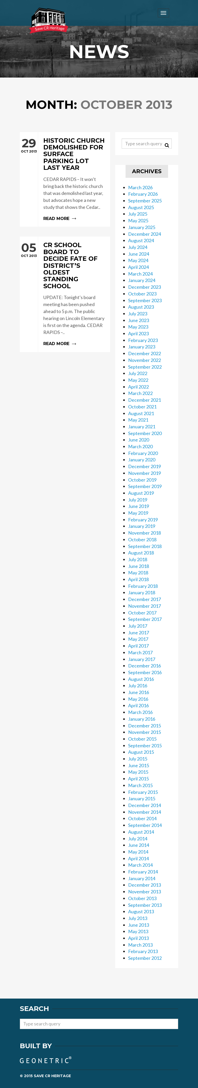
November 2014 (144, 812)
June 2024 (138, 254)
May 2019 (138, 513)
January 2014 (141, 878)
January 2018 (141, 592)
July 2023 (137, 313)
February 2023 (143, 340)
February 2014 (143, 871)
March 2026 (140, 187)
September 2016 (145, 672)
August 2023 (141, 307)
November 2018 (144, 533)
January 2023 (141, 346)
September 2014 (145, 825)
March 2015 (140, 785)
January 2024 (141, 280)
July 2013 (137, 918)
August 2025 (141, 207)
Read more (65, 179)
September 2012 (145, 958)
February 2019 (143, 519)
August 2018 (141, 553)
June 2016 (138, 692)
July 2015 (137, 759)
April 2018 (138, 579)
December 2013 (144, 885)
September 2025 (145, 200)
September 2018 (145, 546)
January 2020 (141, 459)
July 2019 (137, 500)
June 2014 (138, 845)
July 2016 (137, 685)
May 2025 (138, 220)
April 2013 (138, 938)
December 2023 (144, 287)
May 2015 (138, 772)
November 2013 (144, 891)
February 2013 (143, 951)
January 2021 (141, 426)
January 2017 (141, 659)
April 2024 (138, 267)
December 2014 (144, 805)
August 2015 (141, 752)
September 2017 (145, 619)
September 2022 (145, 367)
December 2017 (144, 599)
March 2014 (140, 865)
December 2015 (144, 725)
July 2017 (137, 626)
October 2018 (142, 539)
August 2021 (141, 413)
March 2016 (140, 712)
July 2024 (137, 247)
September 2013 (145, 905)
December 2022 (144, 353)
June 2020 (138, 440)
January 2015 (141, 798)
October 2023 (142, 293)
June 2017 (138, 632)
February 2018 (143, 586)
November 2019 (144, 473)
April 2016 (138, 705)
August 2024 (141, 240)
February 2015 (143, 792)
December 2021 (144, 400)
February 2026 (143, 194)
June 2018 (138, 566)
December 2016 (144, 665)
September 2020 (145, 433)
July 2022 (137, 373)
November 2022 (144, 360)
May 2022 (138, 380)
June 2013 (138, 925)
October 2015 (142, 739)
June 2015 (138, 765)
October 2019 (142, 480)
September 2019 (145, 486)
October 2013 (142, 898)
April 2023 (138, 333)
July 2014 (137, 838)
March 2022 (140, 393)
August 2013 (141, 911)
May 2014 (138, 852)
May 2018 (138, 572)
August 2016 (141, 679)
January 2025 (141, 227)
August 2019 (141, 493)
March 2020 (140, 446)
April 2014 (138, 858)
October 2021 (142, 406)
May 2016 (138, 699)
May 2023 (138, 327)
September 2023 (145, 300)
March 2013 (140, 945)
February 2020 (143, 453)
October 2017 (142, 612)
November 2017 (144, 606)
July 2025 (137, 214)
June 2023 (138, 320)
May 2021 (138, 420)
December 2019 (144, 466)
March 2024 (140, 274)
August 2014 (141, 832)
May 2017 (138, 639)
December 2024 (144, 234)
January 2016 (141, 719)
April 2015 (138, 778)
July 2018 (137, 559)
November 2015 (144, 732)
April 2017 (138, 646)
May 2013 (138, 931)
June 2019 (138, 506)
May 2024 (138, 260)
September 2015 (145, 745)
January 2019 (141, 526)
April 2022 (138, 387)
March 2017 (140, 652)
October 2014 (142, 818)
